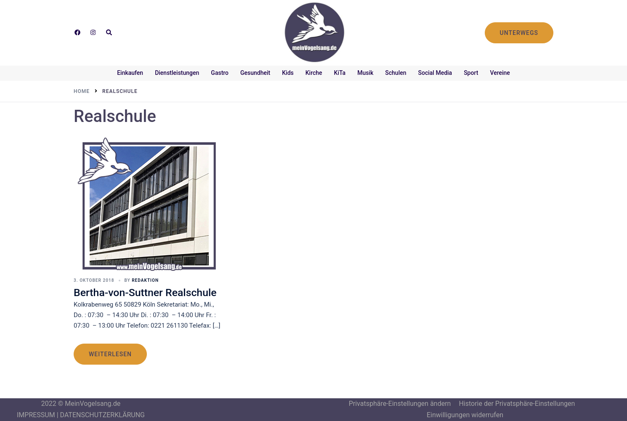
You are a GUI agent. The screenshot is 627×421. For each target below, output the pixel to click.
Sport (471, 72)
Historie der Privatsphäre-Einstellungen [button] (517, 404)
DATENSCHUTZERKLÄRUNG (102, 415)
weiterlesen (110, 354)
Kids (288, 72)
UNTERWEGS (519, 32)
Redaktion (145, 280)
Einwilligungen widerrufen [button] (465, 415)
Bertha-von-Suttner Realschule (146, 292)
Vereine (500, 72)
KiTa (340, 72)
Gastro (219, 72)
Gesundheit (255, 72)
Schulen (395, 72)
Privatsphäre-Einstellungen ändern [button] (400, 404)
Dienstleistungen (177, 72)
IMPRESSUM (36, 415)
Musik (365, 72)
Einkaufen (130, 72)
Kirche (314, 72)
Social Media (435, 72)
